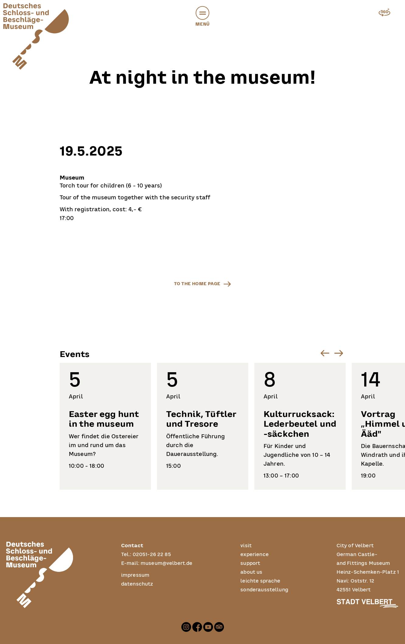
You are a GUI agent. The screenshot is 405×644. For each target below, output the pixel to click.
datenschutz (137, 584)
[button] (202, 13)
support (250, 563)
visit (246, 545)
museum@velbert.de (167, 563)
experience (254, 554)
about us (251, 572)
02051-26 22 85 (152, 554)
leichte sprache (260, 581)
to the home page (197, 283)
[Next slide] (339, 353)
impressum (135, 575)
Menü (202, 17)
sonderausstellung (264, 589)
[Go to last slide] (325, 353)
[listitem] (105, 426)
